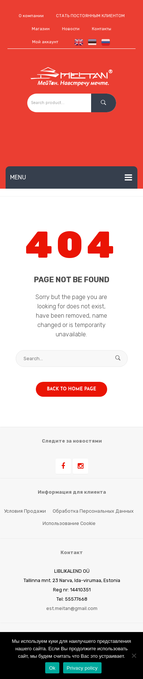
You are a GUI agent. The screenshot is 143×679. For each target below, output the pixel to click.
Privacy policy (82, 668)
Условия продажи (25, 511)
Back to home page (71, 389)
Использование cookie (69, 523)
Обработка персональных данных (93, 511)
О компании (31, 15)
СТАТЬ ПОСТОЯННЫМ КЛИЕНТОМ (90, 15)
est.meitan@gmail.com (71, 608)
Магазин (41, 28)
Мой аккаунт (45, 42)
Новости (71, 28)
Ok (52, 668)
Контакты (101, 28)
